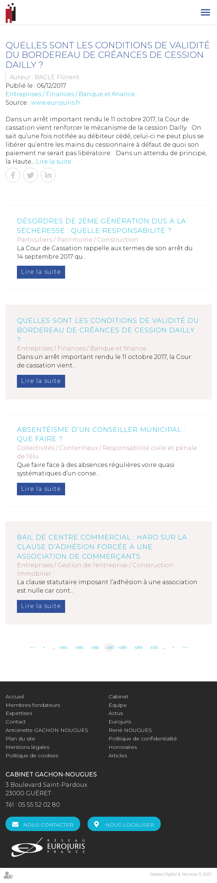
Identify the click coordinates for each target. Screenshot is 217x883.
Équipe (117, 705)
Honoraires (122, 747)
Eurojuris (119, 721)
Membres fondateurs (33, 705)
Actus (115, 713)
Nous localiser (129, 824)
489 (138, 647)
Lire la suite (53, 161)
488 (122, 647)
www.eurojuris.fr (56, 102)
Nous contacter (48, 824)
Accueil (15, 696)
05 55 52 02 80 (39, 804)
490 (154, 647)
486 (95, 647)
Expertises (19, 713)
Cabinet (118, 696)
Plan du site (20, 738)
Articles (117, 755)
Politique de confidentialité (142, 738)
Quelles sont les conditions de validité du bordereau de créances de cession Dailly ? (108, 330)
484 (63, 647)
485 (79, 647)
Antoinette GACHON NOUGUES (47, 730)
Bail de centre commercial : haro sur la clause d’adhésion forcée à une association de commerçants (102, 546)
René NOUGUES (130, 730)
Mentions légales (27, 747)
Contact (16, 721)
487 (110, 647)
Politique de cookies (32, 755)
